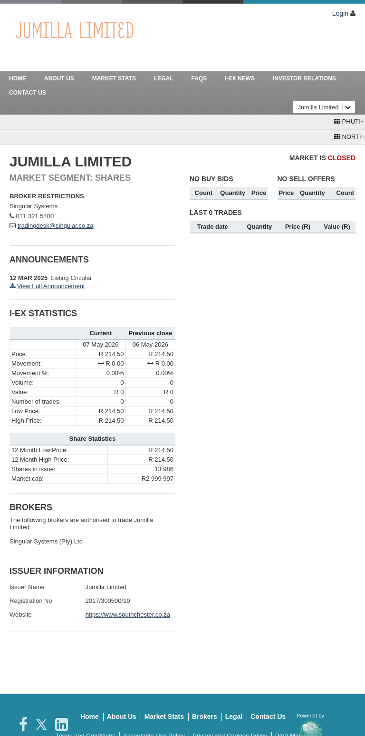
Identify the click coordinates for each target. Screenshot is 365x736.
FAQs (199, 78)
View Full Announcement (51, 286)
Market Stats (114, 78)
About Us (59, 78)
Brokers (204, 716)
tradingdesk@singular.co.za (56, 225)
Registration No (31, 600)
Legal (163, 78)
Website (21, 614)
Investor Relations (304, 78)
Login (340, 13)
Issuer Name (27, 587)
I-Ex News (240, 78)
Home (17, 78)
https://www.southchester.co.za (128, 614)
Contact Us (27, 92)
